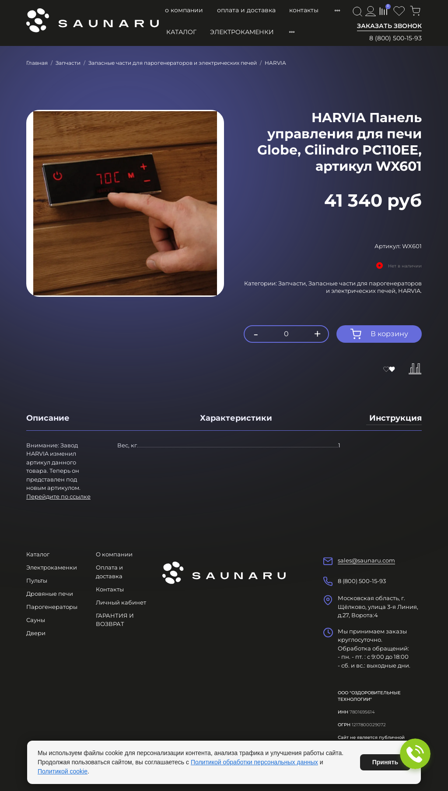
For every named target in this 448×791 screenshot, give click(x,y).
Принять (385, 762)
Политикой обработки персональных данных (254, 762)
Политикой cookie (63, 771)
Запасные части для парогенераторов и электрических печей (172, 63)
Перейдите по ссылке (58, 496)
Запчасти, (293, 283)
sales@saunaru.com (366, 560)
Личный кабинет (121, 602)
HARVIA (275, 63)
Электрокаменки (242, 32)
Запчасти (68, 63)
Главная (37, 63)
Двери (36, 632)
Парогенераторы (51, 606)
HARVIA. (410, 290)
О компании (184, 10)
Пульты (36, 580)
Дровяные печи (49, 593)
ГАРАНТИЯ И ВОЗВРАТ (115, 620)
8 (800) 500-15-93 (395, 38)
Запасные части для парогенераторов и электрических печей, (365, 287)
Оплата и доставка (246, 10)
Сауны (35, 619)
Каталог (181, 32)
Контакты (303, 10)
